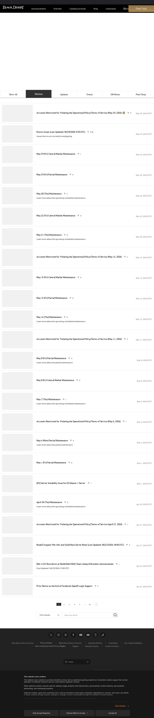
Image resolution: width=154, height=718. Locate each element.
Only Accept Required (41, 713)
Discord (88, 667)
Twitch (66, 667)
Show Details (120, 706)
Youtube (80, 667)
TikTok (103, 667)
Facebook (73, 667)
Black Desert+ (95, 667)
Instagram (58, 667)
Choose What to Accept (77, 713)
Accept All (113, 713)
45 (88, 637)
